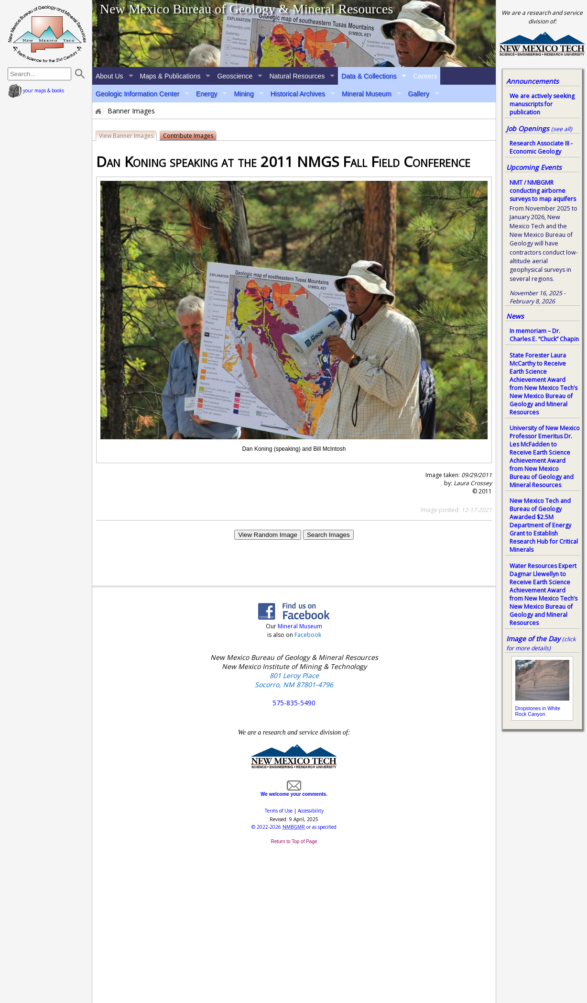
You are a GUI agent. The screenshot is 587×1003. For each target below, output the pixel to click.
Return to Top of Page (294, 841)
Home (97, 111)
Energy (206, 94)
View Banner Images (126, 136)
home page (47, 33)
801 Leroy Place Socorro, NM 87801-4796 (294, 680)
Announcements (532, 81)
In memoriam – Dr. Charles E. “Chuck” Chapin (544, 335)
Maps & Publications (170, 76)
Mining (243, 94)
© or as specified (294, 827)
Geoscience (234, 76)
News (515, 316)
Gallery (418, 94)
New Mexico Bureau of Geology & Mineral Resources (246, 8)
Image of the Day (533, 638)
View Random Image (267, 534)
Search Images (328, 534)
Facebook (307, 635)
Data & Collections (368, 76)
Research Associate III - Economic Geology (541, 147)
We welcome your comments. (294, 791)
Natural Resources (297, 76)
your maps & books (36, 90)
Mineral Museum (366, 94)
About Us (109, 76)
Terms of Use (279, 810)
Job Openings (539, 128)
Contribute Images (188, 136)
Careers (425, 76)
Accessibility (311, 810)
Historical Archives (298, 94)
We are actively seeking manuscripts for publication (542, 104)
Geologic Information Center (137, 94)
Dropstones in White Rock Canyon (538, 711)
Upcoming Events (534, 167)
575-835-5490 (293, 702)
